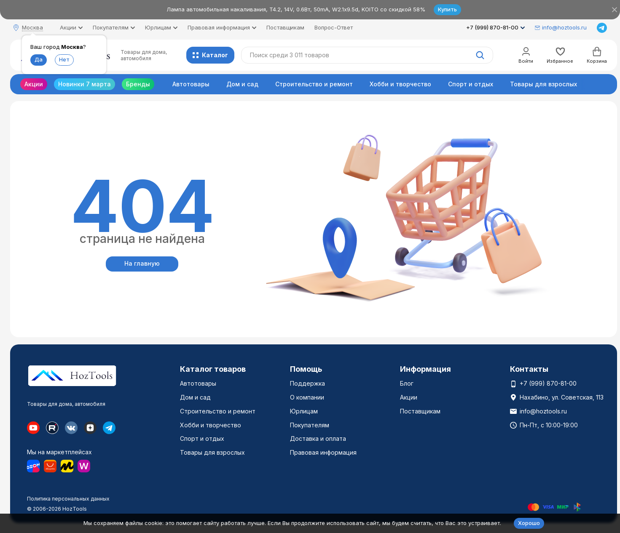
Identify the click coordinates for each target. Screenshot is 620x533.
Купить (447, 9)
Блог (406, 383)
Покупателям (309, 425)
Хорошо (529, 523)
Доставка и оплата (318, 438)
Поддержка (307, 383)
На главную (142, 263)
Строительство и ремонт (314, 84)
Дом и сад (242, 84)
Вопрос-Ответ (333, 27)
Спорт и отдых (470, 84)
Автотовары (190, 84)
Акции (33, 84)
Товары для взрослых (543, 84)
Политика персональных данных (68, 499)
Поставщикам (285, 27)
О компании (307, 397)
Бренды (138, 84)
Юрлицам (304, 411)
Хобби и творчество (400, 84)
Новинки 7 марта (84, 84)
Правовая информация (323, 452)
